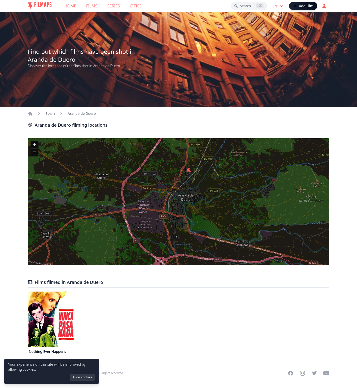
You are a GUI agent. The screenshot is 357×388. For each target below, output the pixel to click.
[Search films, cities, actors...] (249, 6)
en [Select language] (278, 6)
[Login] (324, 6)
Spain (50, 113)
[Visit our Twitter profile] (314, 373)
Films (91, 6)
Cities (136, 6)
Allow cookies (82, 377)
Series (113, 6)
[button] (188, 171)
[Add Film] (303, 6)
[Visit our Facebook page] (291, 373)
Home (70, 6)
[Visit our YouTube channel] (326, 373)
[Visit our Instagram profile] (302, 373)
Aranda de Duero (82, 113)
